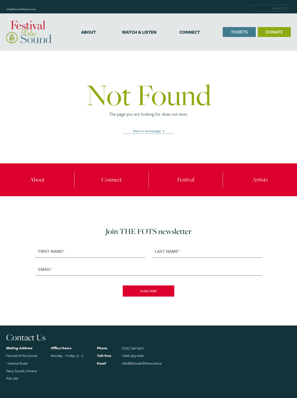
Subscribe (148, 290)
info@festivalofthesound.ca (21, 9)
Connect (189, 32)
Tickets (239, 32)
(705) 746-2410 (133, 347)
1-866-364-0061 (133, 355)
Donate (274, 32)
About (88, 32)
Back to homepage (147, 130)
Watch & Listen (139, 32)
